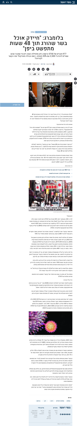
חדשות (56, 410)
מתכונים (49, 417)
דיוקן (50, 410)
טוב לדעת (49, 418)
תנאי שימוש (34, 414)
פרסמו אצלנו (34, 410)
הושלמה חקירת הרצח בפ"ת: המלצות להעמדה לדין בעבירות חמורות (53, 177)
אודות (43, 412)
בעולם (32, 32)
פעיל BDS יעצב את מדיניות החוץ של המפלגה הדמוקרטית (55, 170)
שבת (50, 414)
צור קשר (42, 410)
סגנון (50, 415)
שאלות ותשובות (35, 416)
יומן (56, 414)
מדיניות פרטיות (34, 412)
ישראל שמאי (49, 64)
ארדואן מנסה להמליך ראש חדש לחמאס (59, 173)
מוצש (49, 412)
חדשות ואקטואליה (41, 32)
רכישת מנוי (41, 414)
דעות (56, 412)
